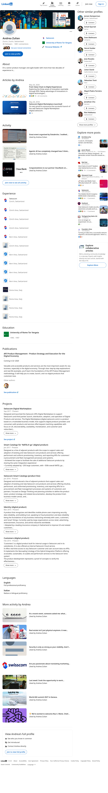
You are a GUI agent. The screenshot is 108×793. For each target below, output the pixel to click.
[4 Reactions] (79, 145)
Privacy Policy (44, 761)
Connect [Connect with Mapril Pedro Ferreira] (90, 98)
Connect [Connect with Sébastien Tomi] (90, 87)
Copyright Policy (86, 761)
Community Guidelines (19, 764)
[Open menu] (71, 31)
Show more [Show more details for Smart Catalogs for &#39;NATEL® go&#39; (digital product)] (11, 469)
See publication (11, 392)
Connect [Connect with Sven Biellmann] (90, 44)
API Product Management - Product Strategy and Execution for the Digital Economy (34, 354)
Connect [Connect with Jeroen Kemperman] (90, 23)
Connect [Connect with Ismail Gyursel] (90, 33)
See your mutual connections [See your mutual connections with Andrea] (21, 48)
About (15, 761)
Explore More (92, 265)
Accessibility (23, 761)
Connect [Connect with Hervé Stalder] (90, 55)
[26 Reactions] (81, 185)
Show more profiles (87, 125)
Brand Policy (96, 761)
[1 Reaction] (79, 158)
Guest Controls (5, 764)
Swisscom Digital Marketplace (17, 408)
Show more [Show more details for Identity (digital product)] (11, 532)
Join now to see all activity (15, 183)
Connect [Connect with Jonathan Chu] (90, 108)
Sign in (101, 4)
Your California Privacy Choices (59, 761)
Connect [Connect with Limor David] (90, 76)
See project (9, 439)
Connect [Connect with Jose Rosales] (90, 65)
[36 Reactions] (81, 211)
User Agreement (33, 761)
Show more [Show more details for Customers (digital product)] (11, 565)
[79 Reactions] (81, 170)
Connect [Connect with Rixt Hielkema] (90, 119)
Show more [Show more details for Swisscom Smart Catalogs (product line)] (11, 501)
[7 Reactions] (80, 237)
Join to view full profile (16, 752)
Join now (88, 4)
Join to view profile (12, 54)
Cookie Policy (75, 761)
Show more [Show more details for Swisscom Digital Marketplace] (11, 433)
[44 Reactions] (81, 198)
